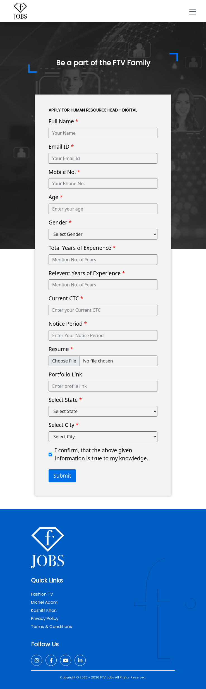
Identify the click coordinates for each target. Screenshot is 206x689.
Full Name (63, 121)
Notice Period (68, 323)
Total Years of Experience (82, 248)
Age (56, 197)
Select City (64, 425)
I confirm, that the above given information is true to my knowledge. (101, 454)
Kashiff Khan (44, 610)
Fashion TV (42, 594)
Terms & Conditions (51, 626)
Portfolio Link (65, 374)
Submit (62, 475)
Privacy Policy (44, 618)
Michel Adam (44, 602)
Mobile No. (64, 172)
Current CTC (66, 298)
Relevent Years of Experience (87, 273)
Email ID (61, 146)
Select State (65, 399)
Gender (60, 222)
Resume (61, 349)
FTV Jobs (107, 677)
